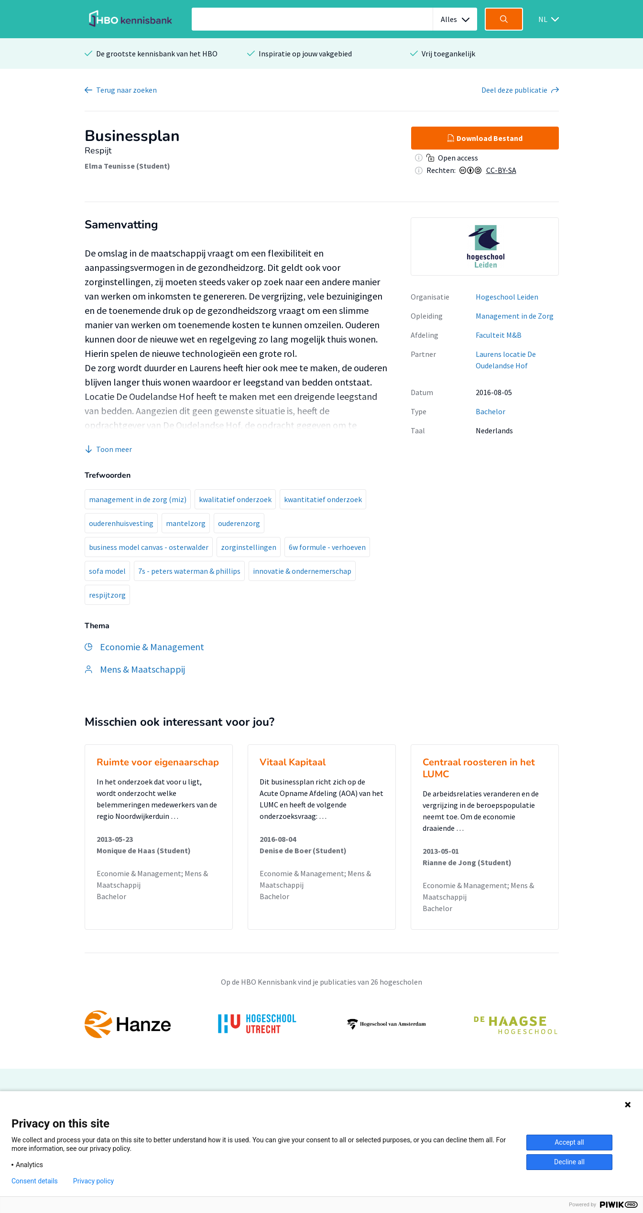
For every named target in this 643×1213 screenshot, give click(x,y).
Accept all (569, 1142)
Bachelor (490, 411)
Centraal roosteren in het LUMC (479, 768)
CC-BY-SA (501, 170)
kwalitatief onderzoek (235, 499)
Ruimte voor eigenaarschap (158, 762)
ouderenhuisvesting (121, 523)
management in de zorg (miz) (137, 499)
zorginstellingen (248, 547)
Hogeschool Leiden (507, 296)
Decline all (569, 1162)
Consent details (34, 1181)
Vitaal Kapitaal (293, 762)
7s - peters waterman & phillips (189, 571)
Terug (126, 90)
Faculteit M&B (499, 335)
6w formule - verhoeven (327, 547)
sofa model (107, 571)
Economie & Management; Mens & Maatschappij (152, 879)
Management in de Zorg (515, 315)
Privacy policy (93, 1181)
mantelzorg (186, 523)
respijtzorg (107, 595)
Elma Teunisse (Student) (127, 166)
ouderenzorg (239, 523)
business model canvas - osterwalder (148, 547)
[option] (484, 246)
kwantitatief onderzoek (323, 499)
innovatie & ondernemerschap (302, 571)
